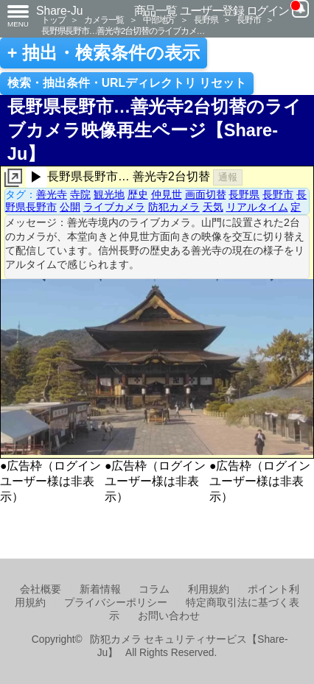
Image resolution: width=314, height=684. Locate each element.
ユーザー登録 (212, 10)
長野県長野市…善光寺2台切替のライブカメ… (122, 30)
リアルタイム (257, 207)
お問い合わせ (169, 615)
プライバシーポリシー (115, 602)
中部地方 (159, 19)
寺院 (80, 194)
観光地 (109, 194)
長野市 (248, 19)
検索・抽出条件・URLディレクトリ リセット (127, 83)
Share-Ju (59, 10)
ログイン (267, 10)
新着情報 (100, 589)
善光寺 (51, 194)
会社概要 (40, 589)
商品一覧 (155, 10)
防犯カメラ (174, 207)
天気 (213, 207)
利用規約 (208, 589)
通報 (227, 177)
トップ (53, 19)
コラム (154, 589)
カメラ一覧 (104, 19)
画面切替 (205, 194)
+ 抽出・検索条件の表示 (103, 53)
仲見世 (166, 194)
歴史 (138, 194)
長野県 (205, 19)
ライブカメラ (114, 207)
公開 (70, 207)
